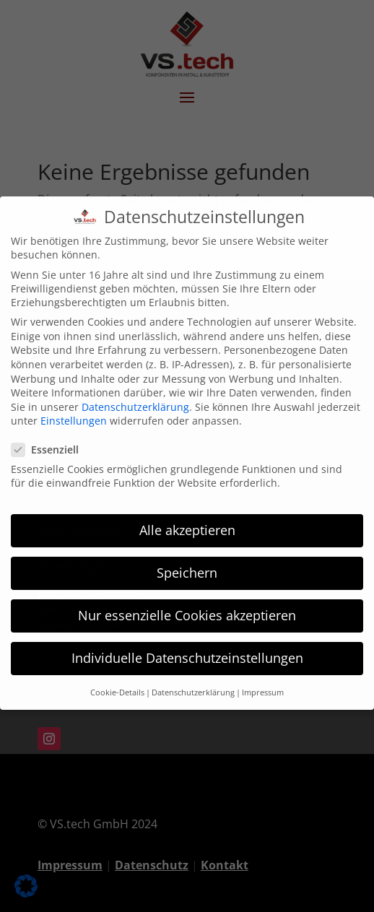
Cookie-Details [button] (117, 680)
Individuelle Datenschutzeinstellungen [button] (187, 646)
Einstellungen (73, 409)
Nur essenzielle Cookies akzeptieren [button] (187, 603)
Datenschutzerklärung (135, 394)
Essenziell (51, 437)
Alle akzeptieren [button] (187, 517)
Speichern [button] (187, 561)
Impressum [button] (263, 680)
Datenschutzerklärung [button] (193, 680)
